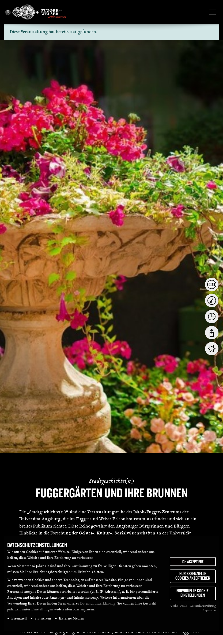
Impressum (209, 610)
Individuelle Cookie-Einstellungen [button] (193, 593)
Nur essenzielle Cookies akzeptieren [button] (192, 576)
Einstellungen (42, 610)
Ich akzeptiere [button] (192, 562)
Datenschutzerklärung (97, 604)
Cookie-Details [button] (179, 606)
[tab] (212, 284)
